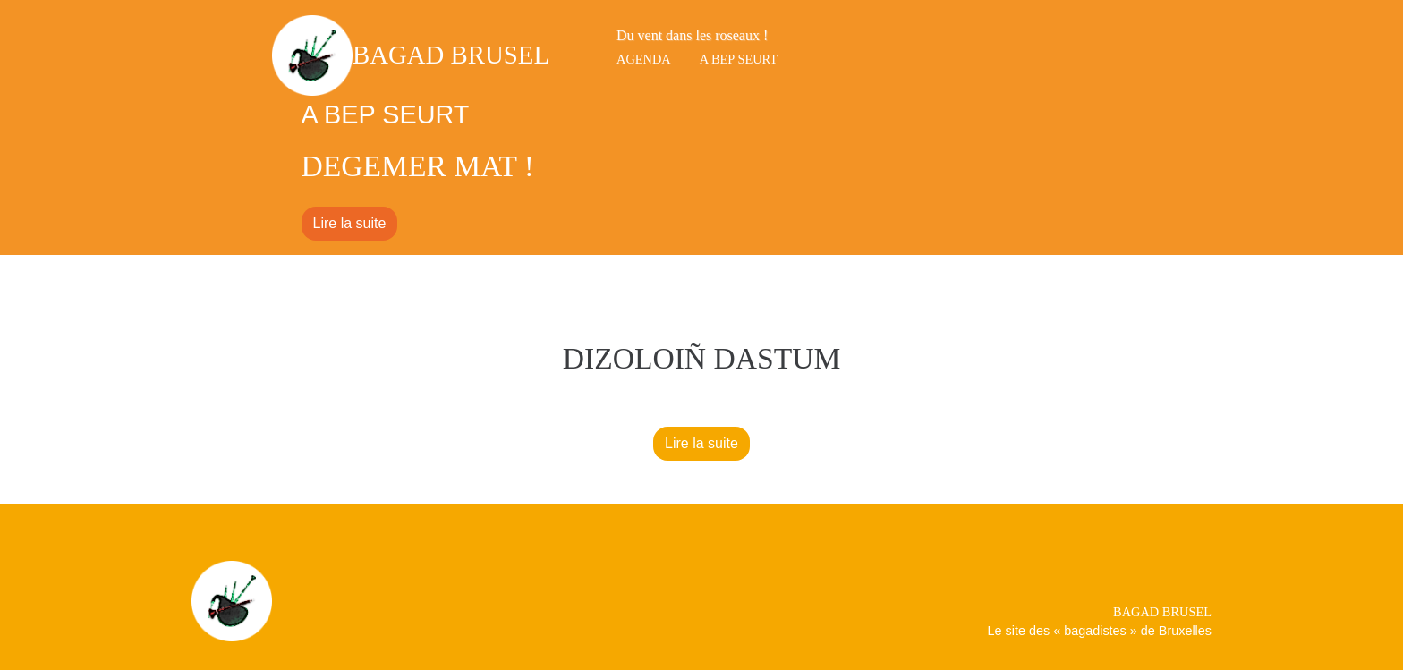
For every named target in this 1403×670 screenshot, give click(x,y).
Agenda (643, 59)
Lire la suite (350, 223)
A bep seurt (739, 59)
